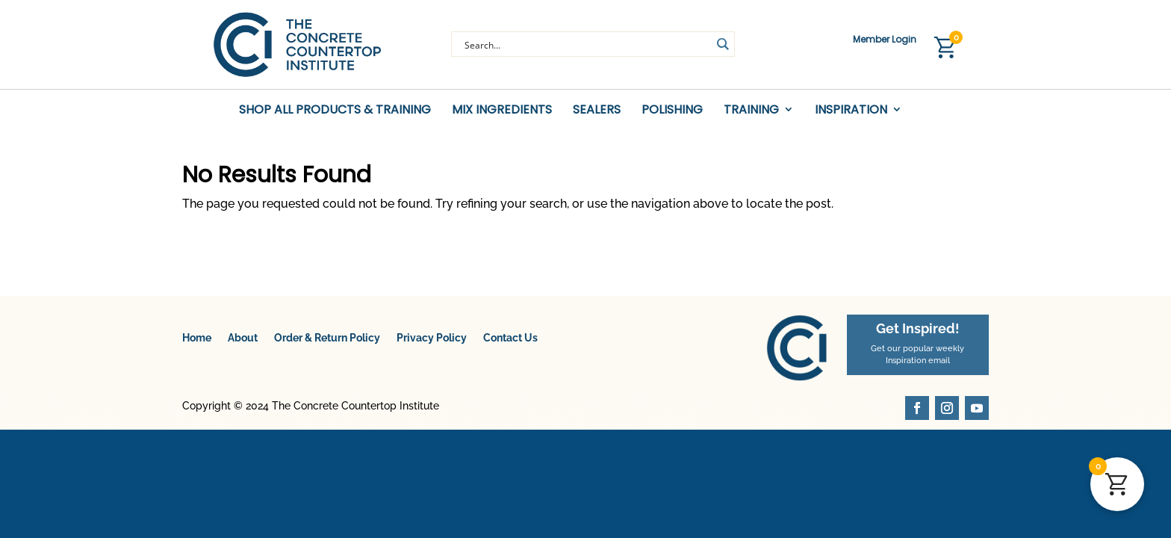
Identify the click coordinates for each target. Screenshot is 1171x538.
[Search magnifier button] (722, 44)
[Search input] (586, 44)
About (243, 342)
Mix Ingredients (502, 110)
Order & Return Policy (327, 342)
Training (751, 110)
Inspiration (851, 110)
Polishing (672, 110)
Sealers (597, 110)
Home (196, 342)
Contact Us (510, 342)
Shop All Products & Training (335, 110)
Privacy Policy (432, 342)
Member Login (884, 40)
